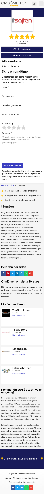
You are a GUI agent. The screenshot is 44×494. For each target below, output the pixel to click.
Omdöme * (7, 133)
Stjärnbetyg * (8, 123)
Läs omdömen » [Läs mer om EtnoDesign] (18, 354)
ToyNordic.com (21, 310)
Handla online (7, 185)
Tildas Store (19, 329)
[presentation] (19, 157)
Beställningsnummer (11, 105)
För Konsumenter (20, 478)
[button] (34, 4)
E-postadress (8, 96)
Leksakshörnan (21, 368)
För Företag (33, 478)
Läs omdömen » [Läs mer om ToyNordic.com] (18, 316)
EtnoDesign (19, 349)
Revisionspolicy (29, 482)
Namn (5, 87)
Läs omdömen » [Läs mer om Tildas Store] (18, 335)
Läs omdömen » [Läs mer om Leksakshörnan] (18, 374)
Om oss (8, 478)
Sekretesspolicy (15, 482)
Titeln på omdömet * (11, 114)
